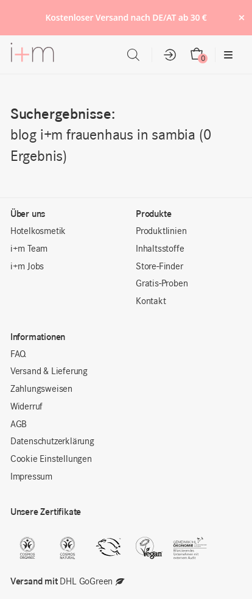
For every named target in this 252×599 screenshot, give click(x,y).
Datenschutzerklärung (52, 442)
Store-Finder (159, 267)
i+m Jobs (27, 267)
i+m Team (28, 249)
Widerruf (26, 407)
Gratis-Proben (161, 284)
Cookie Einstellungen (51, 459)
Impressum (31, 477)
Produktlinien (161, 231)
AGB (18, 425)
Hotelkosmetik (38, 231)
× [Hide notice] (241, 17)
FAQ (18, 355)
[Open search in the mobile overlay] (133, 55)
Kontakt (151, 302)
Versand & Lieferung (49, 372)
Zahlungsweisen (41, 389)
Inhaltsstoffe (160, 249)
